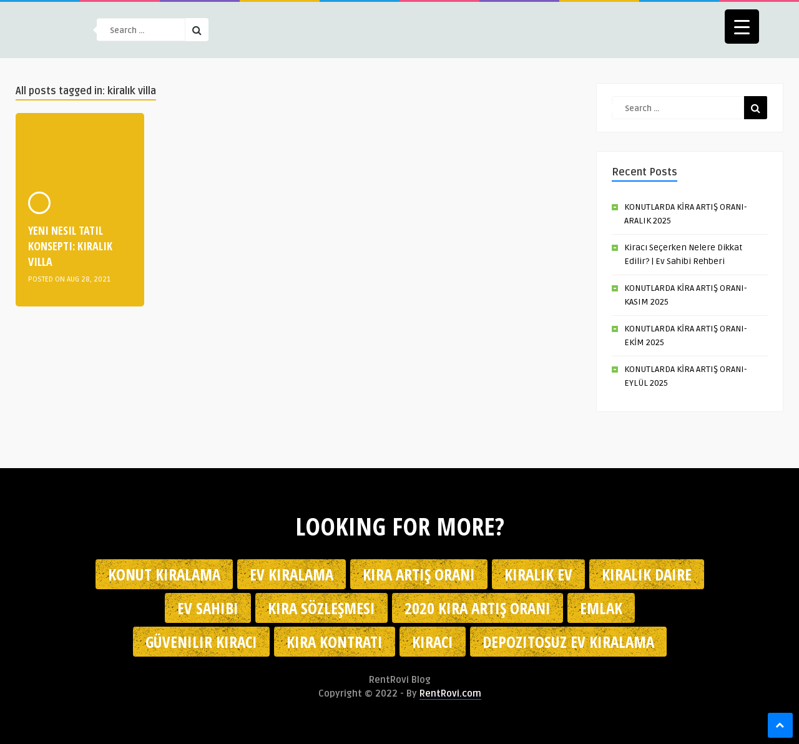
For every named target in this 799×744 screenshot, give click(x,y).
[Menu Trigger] (742, 26)
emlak (601, 608)
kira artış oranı (419, 574)
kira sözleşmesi (321, 608)
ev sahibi (207, 608)
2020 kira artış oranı (477, 608)
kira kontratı (335, 641)
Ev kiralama (291, 574)
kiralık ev (538, 574)
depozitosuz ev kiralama (568, 641)
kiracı (432, 641)
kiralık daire (647, 574)
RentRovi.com (450, 693)
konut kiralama (164, 574)
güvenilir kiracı (201, 641)
